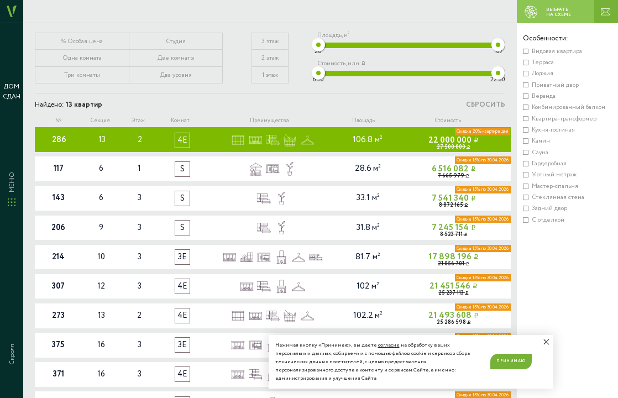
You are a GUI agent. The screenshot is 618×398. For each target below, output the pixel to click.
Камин (541, 141)
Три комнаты (82, 75)
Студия (176, 41)
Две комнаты (176, 58)
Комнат (180, 120)
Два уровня (176, 75)
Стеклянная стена (558, 197)
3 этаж (270, 41)
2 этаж (270, 58)
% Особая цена (82, 41)
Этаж (138, 120)
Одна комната (82, 58)
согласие (389, 345)
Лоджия (542, 73)
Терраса (543, 62)
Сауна (540, 152)
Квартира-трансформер (564, 118)
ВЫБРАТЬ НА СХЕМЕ (545, 12)
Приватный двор (555, 85)
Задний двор (549, 208)
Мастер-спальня (555, 186)
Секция (100, 120)
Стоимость (448, 120)
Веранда (544, 96)
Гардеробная (549, 163)
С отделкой (548, 220)
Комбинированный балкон (568, 107)
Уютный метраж (554, 174)
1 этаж (270, 75)
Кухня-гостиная (553, 129)
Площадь (363, 120)
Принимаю (510, 361)
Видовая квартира (557, 51)
